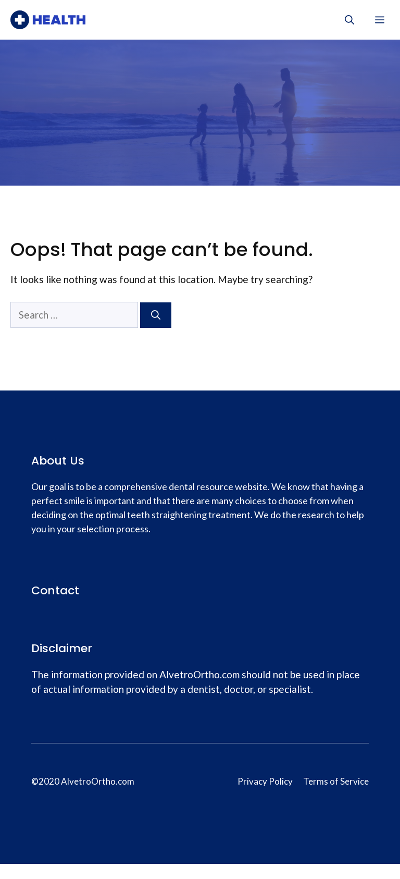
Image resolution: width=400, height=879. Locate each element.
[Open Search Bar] (349, 19)
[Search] (155, 315)
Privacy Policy (265, 781)
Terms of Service (336, 781)
